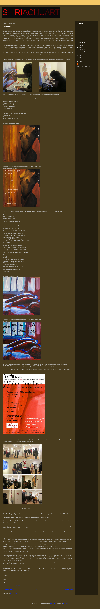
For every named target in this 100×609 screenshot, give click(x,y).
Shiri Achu (82, 64)
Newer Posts (8, 590)
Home (38, 590)
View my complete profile (83, 66)
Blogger (65, 603)
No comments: (26, 585)
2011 (80, 57)
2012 (80, 55)
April (81, 49)
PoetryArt (7, 27)
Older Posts (68, 590)
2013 (80, 47)
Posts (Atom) (13, 593)
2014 (80, 45)
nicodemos (53, 603)
